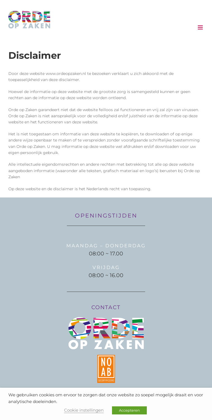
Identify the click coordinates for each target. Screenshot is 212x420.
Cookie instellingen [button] (84, 410)
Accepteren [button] (129, 410)
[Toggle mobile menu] (201, 27)
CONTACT (106, 307)
